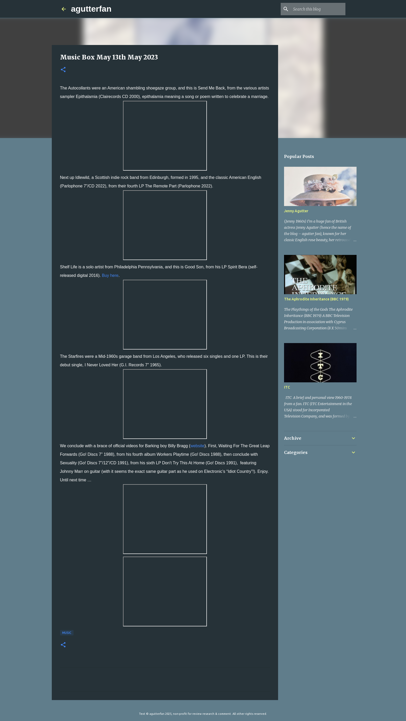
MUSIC (66, 632)
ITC (287, 387)
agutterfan (91, 8)
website (197, 446)
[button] (63, 69)
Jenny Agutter (296, 211)
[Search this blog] (318, 9)
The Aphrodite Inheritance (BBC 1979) (316, 299)
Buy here (110, 275)
